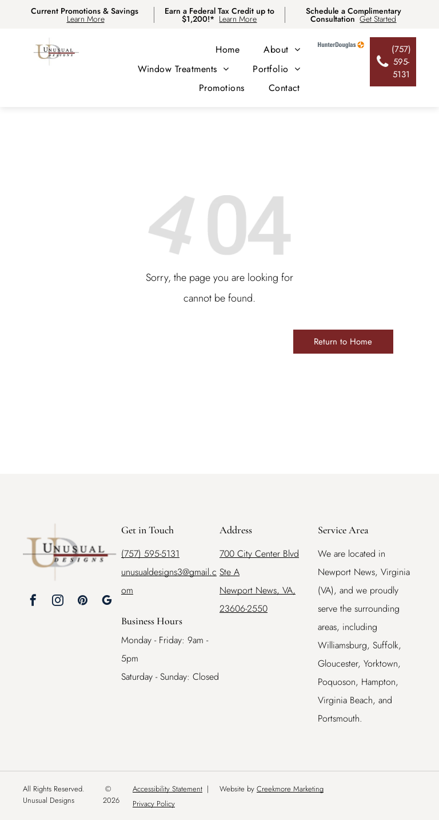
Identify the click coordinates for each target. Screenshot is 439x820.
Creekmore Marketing (290, 788)
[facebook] (33, 602)
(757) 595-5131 (150, 553)
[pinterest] (82, 602)
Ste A (230, 572)
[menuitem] (227, 49)
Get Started (378, 19)
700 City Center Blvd (259, 553)
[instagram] (57, 602)
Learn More (86, 19)
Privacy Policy (154, 803)
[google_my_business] (106, 602)
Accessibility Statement (167, 788)
